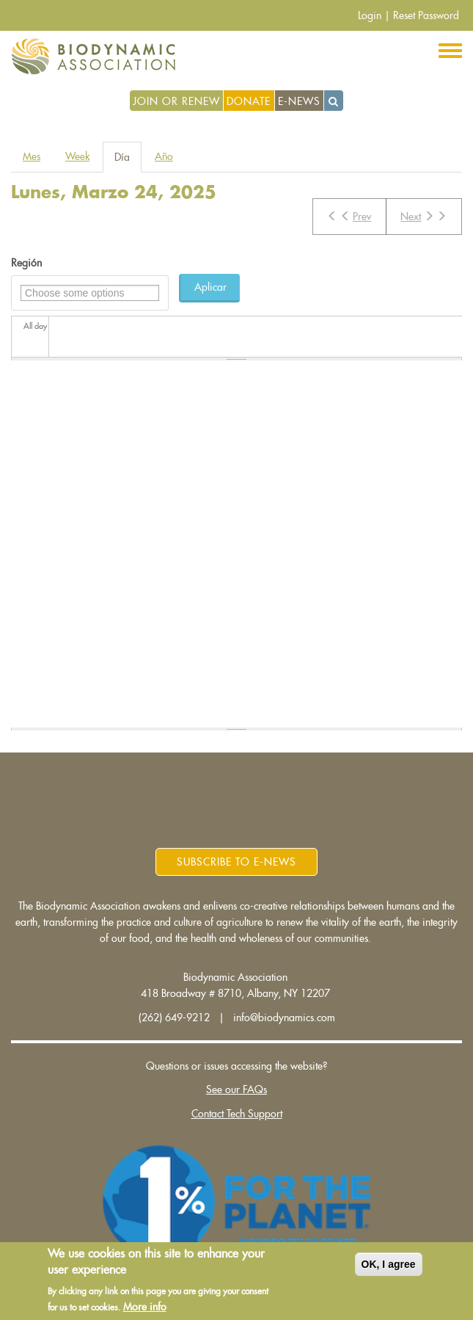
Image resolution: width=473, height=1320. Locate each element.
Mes (31, 156)
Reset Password (426, 15)
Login (369, 15)
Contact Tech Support (236, 1114)
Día (128, 161)
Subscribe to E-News (236, 862)
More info (144, 1307)
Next (423, 216)
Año (164, 156)
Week (77, 156)
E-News (299, 101)
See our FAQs (236, 1089)
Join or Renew (176, 101)
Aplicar (210, 287)
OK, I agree (389, 1264)
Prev (349, 216)
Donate (249, 101)
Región (26, 263)
